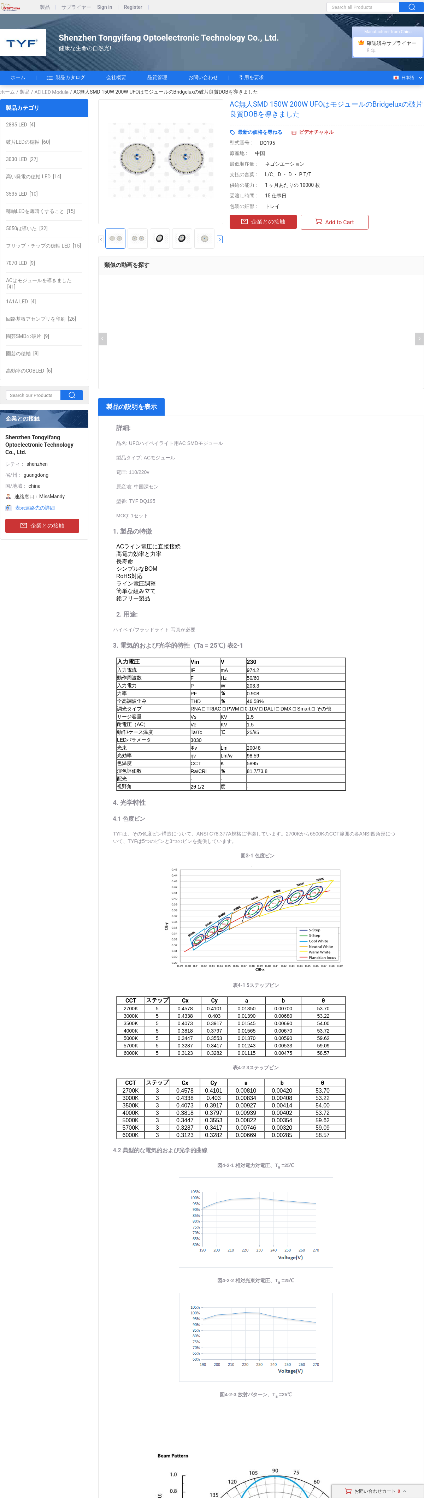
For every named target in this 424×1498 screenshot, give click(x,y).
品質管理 (157, 77)
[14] (33, 176)
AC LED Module (52, 92)
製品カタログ (66, 77)
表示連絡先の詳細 (35, 508)
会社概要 (116, 77)
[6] (29, 371)
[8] (22, 353)
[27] (22, 159)
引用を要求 (251, 77)
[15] (40, 211)
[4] (20, 124)
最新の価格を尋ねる (260, 132)
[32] (27, 228)
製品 (45, 7)
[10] (22, 194)
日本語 (403, 77)
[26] (41, 319)
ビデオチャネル (316, 132)
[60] (28, 142)
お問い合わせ (203, 77)
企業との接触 (42, 526)
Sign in (104, 7)
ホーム (18, 77)
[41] (39, 284)
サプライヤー (76, 7)
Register (133, 7)
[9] (20, 263)
